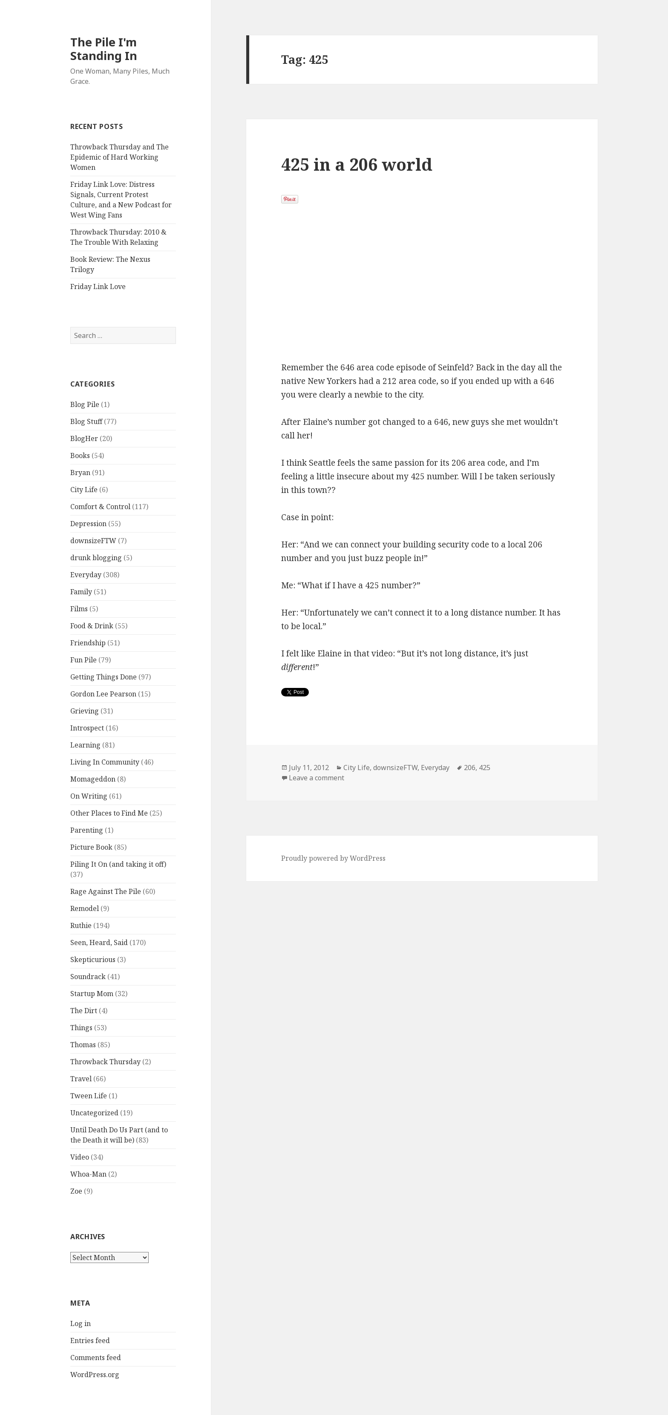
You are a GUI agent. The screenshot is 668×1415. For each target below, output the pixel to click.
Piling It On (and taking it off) (118, 864)
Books (80, 455)
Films (79, 608)
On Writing (88, 796)
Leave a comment (316, 777)
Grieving (84, 711)
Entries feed (90, 1340)
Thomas (83, 1044)
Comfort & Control (100, 506)
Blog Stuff (86, 421)
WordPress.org (94, 1374)
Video (79, 1157)
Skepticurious (92, 959)
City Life (84, 489)
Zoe (76, 1191)
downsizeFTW (93, 540)
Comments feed (95, 1357)
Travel (81, 1078)
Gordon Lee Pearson (103, 694)
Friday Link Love (98, 286)
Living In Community (104, 762)
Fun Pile (83, 660)
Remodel (84, 908)
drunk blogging (96, 557)
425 (484, 767)
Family (81, 591)
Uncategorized (94, 1112)
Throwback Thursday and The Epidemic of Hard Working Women (119, 157)
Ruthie (81, 925)
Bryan (80, 472)
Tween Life (88, 1095)
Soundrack (88, 976)
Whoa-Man (88, 1174)
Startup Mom (91, 993)
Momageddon (92, 779)
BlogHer (84, 438)
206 (469, 767)
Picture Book (91, 847)
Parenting (86, 830)
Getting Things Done (103, 677)
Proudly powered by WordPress (333, 858)
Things (81, 1027)
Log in (80, 1323)
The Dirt (83, 1010)
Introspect (87, 728)
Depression (88, 523)
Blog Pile (84, 404)
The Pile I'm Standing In (103, 48)
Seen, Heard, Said (99, 942)
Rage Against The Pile (105, 891)
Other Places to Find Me (109, 813)
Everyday (85, 574)
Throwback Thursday (105, 1061)
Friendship (88, 642)
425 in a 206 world (356, 164)
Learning (85, 745)
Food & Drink (91, 625)
